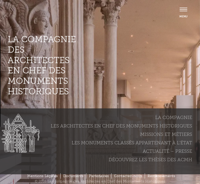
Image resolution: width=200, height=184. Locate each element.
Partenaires (99, 176)
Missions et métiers (166, 134)
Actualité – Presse (167, 151)
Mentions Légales (42, 176)
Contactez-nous (128, 176)
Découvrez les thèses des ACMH (150, 160)
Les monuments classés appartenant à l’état (132, 143)
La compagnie (173, 117)
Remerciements (161, 176)
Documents (73, 176)
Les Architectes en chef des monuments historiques (121, 126)
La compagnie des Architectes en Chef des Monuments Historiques (42, 65)
